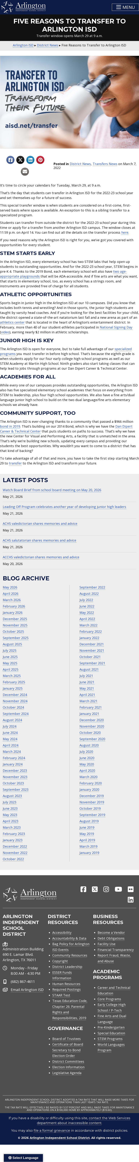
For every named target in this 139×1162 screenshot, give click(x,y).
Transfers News (105, 164)
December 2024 (15, 695)
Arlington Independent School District (60, 1138)
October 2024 (13, 707)
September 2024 (15, 713)
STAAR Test (61, 995)
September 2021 (92, 663)
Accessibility (61, 932)
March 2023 (12, 827)
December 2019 (91, 796)
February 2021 (90, 707)
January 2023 (12, 840)
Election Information (68, 1067)
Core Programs (109, 999)
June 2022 (86, 606)
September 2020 (92, 739)
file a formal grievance (52, 1131)
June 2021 (86, 682)
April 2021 (87, 695)
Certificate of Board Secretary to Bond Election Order (67, 1050)
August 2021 (89, 669)
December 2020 (91, 720)
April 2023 (10, 821)
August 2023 (12, 796)
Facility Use (106, 944)
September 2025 (15, 638)
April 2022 (87, 619)
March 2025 (12, 676)
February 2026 (14, 606)
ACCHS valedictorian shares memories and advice (41, 557)
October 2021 (90, 657)
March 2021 (88, 701)
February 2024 (14, 758)
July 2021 (86, 676)
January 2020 (89, 789)
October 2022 (13, 859)
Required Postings (66, 989)
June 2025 (10, 657)
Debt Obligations (111, 938)
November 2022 (15, 853)
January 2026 (12, 612)
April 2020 (87, 770)
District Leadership (67, 966)
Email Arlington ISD (27, 989)
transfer (15, 463)
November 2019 (91, 802)
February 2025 (14, 682)
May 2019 (86, 834)
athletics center (12, 322)
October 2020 (90, 732)
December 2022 (15, 846)
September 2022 (92, 587)
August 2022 (89, 593)
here (124, 232)
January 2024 (12, 764)
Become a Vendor (111, 932)
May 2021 (86, 688)
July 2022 (86, 600)
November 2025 (15, 625)
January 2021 (89, 713)
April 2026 (10, 593)
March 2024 (12, 751)
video (5, 332)
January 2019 (89, 853)
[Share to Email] (25, 172)
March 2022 (88, 625)
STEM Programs (110, 1039)
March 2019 (88, 846)
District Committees (68, 1061)
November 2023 (15, 777)
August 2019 (89, 821)
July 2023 (9, 802)
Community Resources (69, 955)
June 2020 (86, 758)
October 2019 (90, 808)
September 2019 (92, 815)
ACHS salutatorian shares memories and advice (39, 540)
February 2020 (90, 783)
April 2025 (10, 669)
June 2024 (10, 732)
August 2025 (12, 644)
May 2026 (10, 587)
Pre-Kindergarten (111, 1027)
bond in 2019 (10, 426)
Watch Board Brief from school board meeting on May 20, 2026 (52, 490)
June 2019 (86, 827)
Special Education (111, 1033)
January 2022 (89, 638)
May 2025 (10, 663)
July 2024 (9, 726)
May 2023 (10, 815)
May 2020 (86, 764)
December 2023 (15, 770)
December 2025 (15, 619)
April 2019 (87, 840)
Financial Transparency (116, 949)
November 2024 (15, 701)
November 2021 (91, 650)
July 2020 (86, 751)
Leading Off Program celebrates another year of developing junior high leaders (64, 507)
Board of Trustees (66, 1039)
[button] (125, 7)
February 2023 (14, 834)
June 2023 (10, 808)
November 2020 (91, 726)
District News (80, 164)
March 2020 (88, 777)
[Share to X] (20, 160)
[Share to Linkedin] (30, 160)
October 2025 (13, 631)
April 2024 (10, 745)
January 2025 (12, 688)
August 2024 (12, 720)
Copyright (60, 961)
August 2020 (89, 745)
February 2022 (90, 631)
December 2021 (91, 644)
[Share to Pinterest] (40, 160)
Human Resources (66, 984)
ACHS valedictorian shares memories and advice (40, 523)
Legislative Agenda (66, 1073)
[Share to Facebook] (10, 160)
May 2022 (86, 612)
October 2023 (13, 783)
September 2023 (15, 789)
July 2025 (9, 650)
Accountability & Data (69, 938)
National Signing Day (116, 327)
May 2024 (10, 739)
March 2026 (12, 600)
